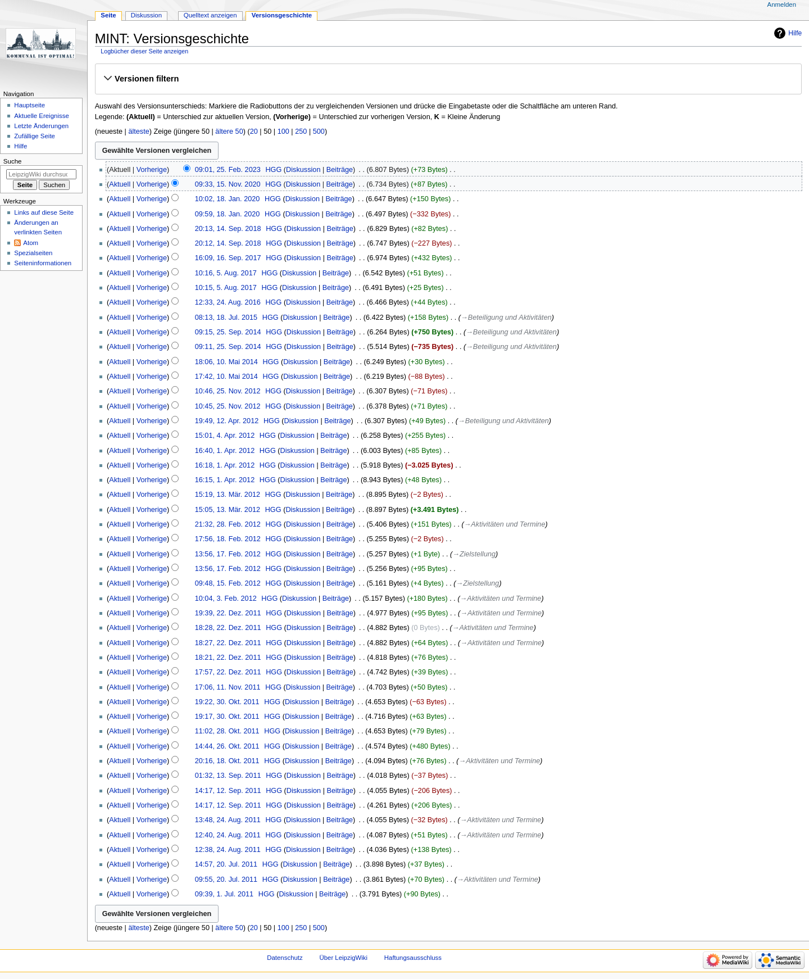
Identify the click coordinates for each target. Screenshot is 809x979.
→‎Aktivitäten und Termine (505, 524)
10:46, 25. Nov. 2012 (228, 391)
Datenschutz (285, 957)
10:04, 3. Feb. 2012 (226, 598)
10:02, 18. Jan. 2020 (227, 199)
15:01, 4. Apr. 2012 (225, 435)
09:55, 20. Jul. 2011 (226, 879)
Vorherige (152, 170)
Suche (12, 161)
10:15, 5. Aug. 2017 (226, 288)
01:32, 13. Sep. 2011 (228, 775)
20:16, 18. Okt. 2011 (227, 761)
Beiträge (339, 170)
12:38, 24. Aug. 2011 (228, 850)
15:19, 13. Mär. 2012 (227, 494)
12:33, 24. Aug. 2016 (228, 302)
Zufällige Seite (34, 136)
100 (283, 131)
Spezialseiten (33, 253)
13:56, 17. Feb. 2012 (228, 554)
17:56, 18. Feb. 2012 (228, 539)
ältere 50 (229, 131)
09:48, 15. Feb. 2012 (228, 583)
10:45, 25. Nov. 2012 (228, 406)
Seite (108, 15)
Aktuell (119, 184)
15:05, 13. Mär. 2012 (227, 510)
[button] (448, 78)
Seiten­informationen (42, 263)
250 (301, 131)
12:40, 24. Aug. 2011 (228, 835)
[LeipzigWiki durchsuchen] (41, 174)
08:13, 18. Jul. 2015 (226, 317)
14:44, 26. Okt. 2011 (227, 746)
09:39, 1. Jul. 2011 (224, 894)
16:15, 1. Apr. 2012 (225, 480)
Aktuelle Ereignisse (41, 115)
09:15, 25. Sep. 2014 (228, 332)
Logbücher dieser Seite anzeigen (144, 51)
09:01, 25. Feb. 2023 (228, 170)
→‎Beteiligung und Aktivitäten (506, 317)
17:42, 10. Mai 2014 (226, 376)
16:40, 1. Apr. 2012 (225, 451)
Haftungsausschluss (413, 957)
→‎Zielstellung (474, 554)
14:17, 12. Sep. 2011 (228, 791)
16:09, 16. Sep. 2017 (228, 258)
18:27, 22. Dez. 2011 (228, 643)
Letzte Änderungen (41, 126)
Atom (30, 242)
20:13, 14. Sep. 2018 (228, 229)
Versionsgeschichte (282, 15)
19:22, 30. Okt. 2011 (227, 702)
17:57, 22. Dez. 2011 (228, 672)
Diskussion (303, 170)
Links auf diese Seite (44, 212)
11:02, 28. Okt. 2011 (227, 731)
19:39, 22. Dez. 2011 (228, 613)
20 (254, 131)
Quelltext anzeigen (210, 15)
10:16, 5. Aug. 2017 (226, 273)
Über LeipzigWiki (343, 957)
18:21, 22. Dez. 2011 (228, 657)
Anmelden (782, 4)
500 (319, 131)
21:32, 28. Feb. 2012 (228, 524)
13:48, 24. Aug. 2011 (228, 820)
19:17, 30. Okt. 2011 (227, 716)
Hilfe (795, 33)
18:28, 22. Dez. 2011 (228, 628)
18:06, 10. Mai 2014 (226, 362)
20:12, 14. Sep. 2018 (228, 243)
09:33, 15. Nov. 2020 (228, 184)
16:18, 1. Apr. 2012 (225, 465)
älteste (138, 131)
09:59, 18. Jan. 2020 (227, 214)
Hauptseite (29, 105)
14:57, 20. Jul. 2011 (226, 864)
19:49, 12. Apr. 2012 (227, 421)
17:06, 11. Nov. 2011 (228, 687)
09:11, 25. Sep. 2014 (228, 347)
